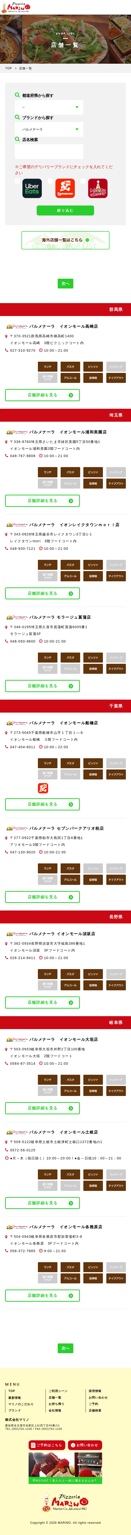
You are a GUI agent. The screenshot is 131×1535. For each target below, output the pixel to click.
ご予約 (93, 1404)
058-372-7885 (22, 1251)
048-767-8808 (22, 456)
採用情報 (95, 1391)
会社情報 (55, 1410)
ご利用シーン (58, 1391)
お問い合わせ (98, 1397)
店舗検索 (95, 1410)
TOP (11, 1391)
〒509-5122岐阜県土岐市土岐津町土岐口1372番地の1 (56, 1142)
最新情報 (14, 1398)
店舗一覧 (55, 1397)
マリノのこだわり (21, 1404)
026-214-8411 (22, 958)
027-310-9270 (22, 350)
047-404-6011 (22, 747)
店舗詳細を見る (43, 395)
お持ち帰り (57, 1404)
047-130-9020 (22, 852)
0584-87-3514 (22, 1063)
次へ (65, 283)
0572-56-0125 (22, 1150)
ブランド (14, 1410)
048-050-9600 (22, 641)
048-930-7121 (22, 549)
